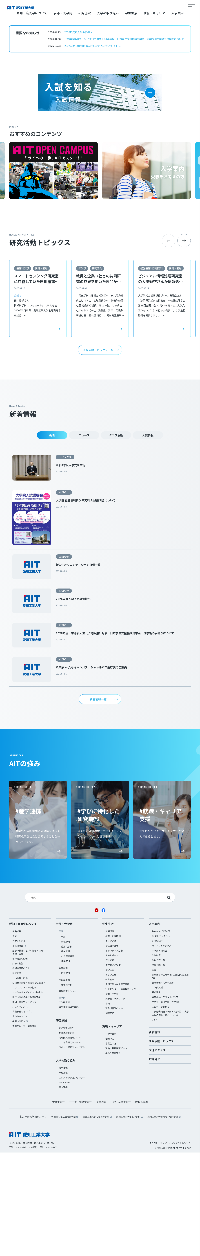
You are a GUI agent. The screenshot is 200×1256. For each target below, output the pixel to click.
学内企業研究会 (113, 1156)
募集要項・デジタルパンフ (165, 1100)
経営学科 (65, 1076)
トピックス (65, 560)
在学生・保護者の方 (80, 1205)
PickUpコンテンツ (161, 1039)
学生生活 (131, 116)
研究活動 (97, 372)
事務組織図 (17, 1049)
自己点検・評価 (20, 1081)
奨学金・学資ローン (115, 1102)
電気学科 (65, 1045)
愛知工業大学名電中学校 (128, 1220)
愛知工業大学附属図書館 (117, 1087)
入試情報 (147, 539)
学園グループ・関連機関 (24, 1129)
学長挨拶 (16, 1034)
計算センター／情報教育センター (121, 1092)
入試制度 (156, 1058)
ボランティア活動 (114, 1054)
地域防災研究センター (70, 1141)
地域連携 (63, 1176)
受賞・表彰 (41, 372)
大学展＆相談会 (159, 1054)
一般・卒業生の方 (121, 1205)
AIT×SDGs (64, 1185)
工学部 (82, 372)
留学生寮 (109, 1073)
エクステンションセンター (72, 1181)
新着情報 (154, 1135)
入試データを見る (160, 1110)
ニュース (84, 539)
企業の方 (109, 1142)
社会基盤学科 (67, 1059)
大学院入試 (157, 1090)
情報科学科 (66, 1088)
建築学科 (65, 1064)
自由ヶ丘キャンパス (22, 1115)
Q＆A (154, 1123)
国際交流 (109, 1116)
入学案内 (177, 116)
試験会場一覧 (158, 1068)
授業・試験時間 (113, 1039)
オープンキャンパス (161, 1049)
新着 (52, 539)
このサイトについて (181, 1246)
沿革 (14, 1039)
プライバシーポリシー (158, 1246)
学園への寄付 (18, 1124)
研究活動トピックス (161, 1144)
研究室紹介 (157, 1044)
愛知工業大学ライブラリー (25, 1105)
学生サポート (111, 1058)
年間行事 (109, 1034)
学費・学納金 (111, 1097)
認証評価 (16, 1076)
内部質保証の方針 (21, 1071)
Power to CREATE (161, 1034)
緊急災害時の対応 (114, 1111)
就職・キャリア (154, 116)
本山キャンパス (20, 1119)
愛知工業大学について (31, 116)
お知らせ (64, 596)
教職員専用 (141, 1205)
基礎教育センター (67, 1094)
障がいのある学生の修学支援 (26, 1100)
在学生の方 (110, 1137)
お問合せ (154, 1162)
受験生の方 (58, 1205)
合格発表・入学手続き (163, 1086)
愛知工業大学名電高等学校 (96, 1220)
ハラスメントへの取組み (24, 1090)
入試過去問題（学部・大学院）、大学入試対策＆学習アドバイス (170, 1116)
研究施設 (84, 116)
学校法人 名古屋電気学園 (63, 1220)
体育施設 (109, 1082)
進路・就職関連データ (116, 1151)
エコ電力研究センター (70, 1145)
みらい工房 (110, 1078)
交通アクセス (157, 1153)
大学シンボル (18, 1044)
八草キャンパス (20, 1110)
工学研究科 (64, 1105)
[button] (184, 344)
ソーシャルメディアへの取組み (27, 1095)
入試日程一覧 (158, 1063)
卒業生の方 (110, 1146)
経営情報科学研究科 (151, 372)
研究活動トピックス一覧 (98, 453)
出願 (154, 1073)
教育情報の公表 (20, 1062)
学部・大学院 (62, 116)
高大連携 (63, 1190)
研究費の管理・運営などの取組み (28, 1086)
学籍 (107, 1106)
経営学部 (63, 1071)
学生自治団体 (111, 1049)
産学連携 (63, 1171)
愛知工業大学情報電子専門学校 (162, 1220)
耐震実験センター (67, 1136)
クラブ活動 (116, 539)
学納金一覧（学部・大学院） (166, 1105)
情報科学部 (22, 372)
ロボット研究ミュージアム (72, 1150)
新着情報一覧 (98, 802)
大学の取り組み (108, 116)
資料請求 (156, 1095)
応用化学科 (66, 1050)
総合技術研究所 (66, 1131)
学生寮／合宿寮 (113, 1068)
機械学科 (65, 1054)
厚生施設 (109, 1063)
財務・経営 (17, 1066)
